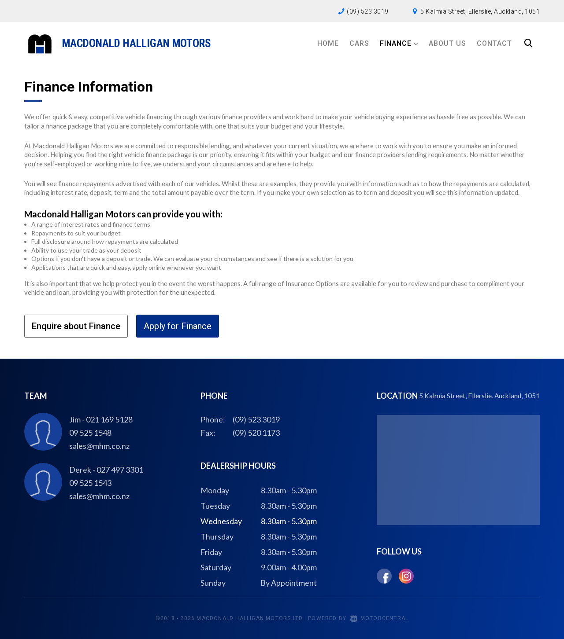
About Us (447, 43)
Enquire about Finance (76, 326)
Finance (399, 43)
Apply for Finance (178, 326)
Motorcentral (379, 618)
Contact (494, 43)
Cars (359, 43)
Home (328, 43)
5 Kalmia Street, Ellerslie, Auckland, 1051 (480, 11)
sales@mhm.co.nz (99, 446)
